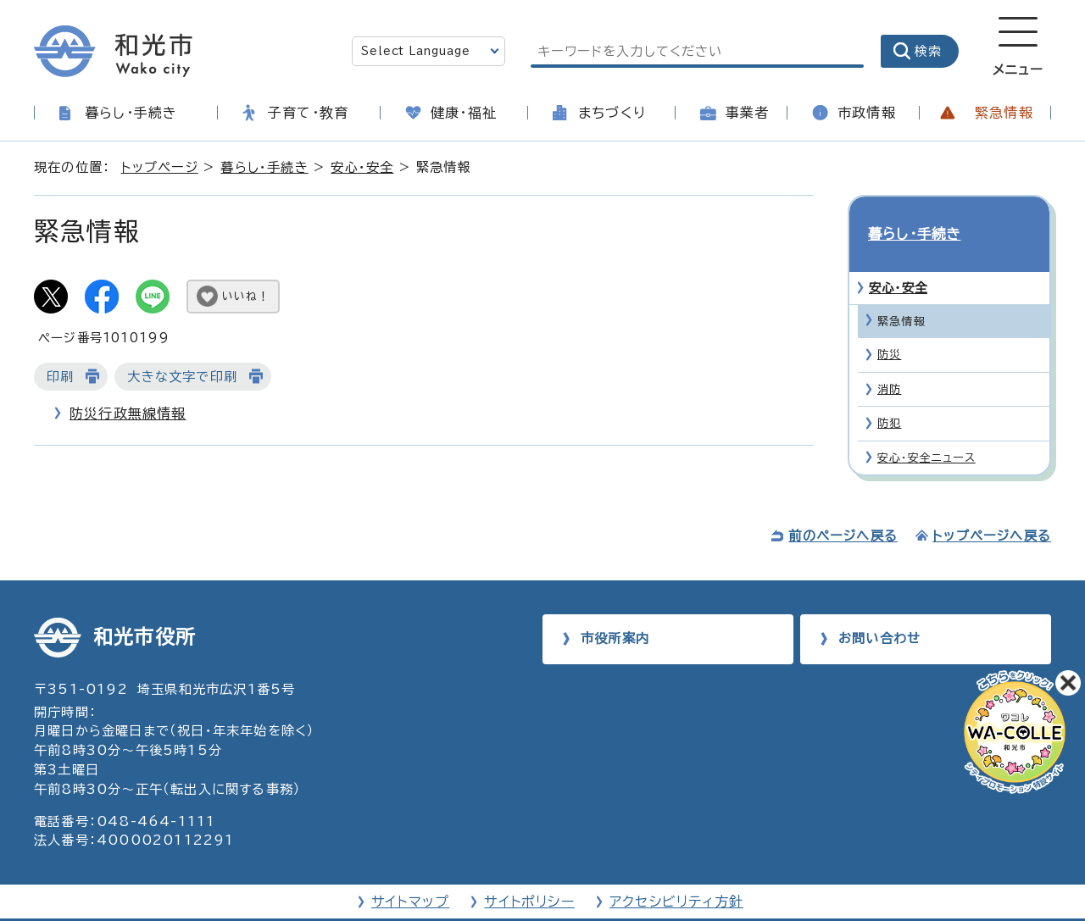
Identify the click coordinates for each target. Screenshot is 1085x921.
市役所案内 (615, 608)
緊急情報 (1004, 112)
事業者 (748, 112)
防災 (889, 324)
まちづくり (612, 112)
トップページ (159, 167)
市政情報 (866, 112)
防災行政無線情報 (128, 413)
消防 (889, 358)
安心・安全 (362, 167)
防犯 (889, 392)
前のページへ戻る (843, 505)
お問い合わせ (879, 608)
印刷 (60, 376)
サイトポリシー (529, 871)
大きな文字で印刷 (182, 376)
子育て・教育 (308, 112)
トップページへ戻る (991, 505)
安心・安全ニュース (926, 427)
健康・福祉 (464, 112)
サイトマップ (410, 871)
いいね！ (246, 296)
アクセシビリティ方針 (676, 871)
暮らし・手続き (131, 112)
